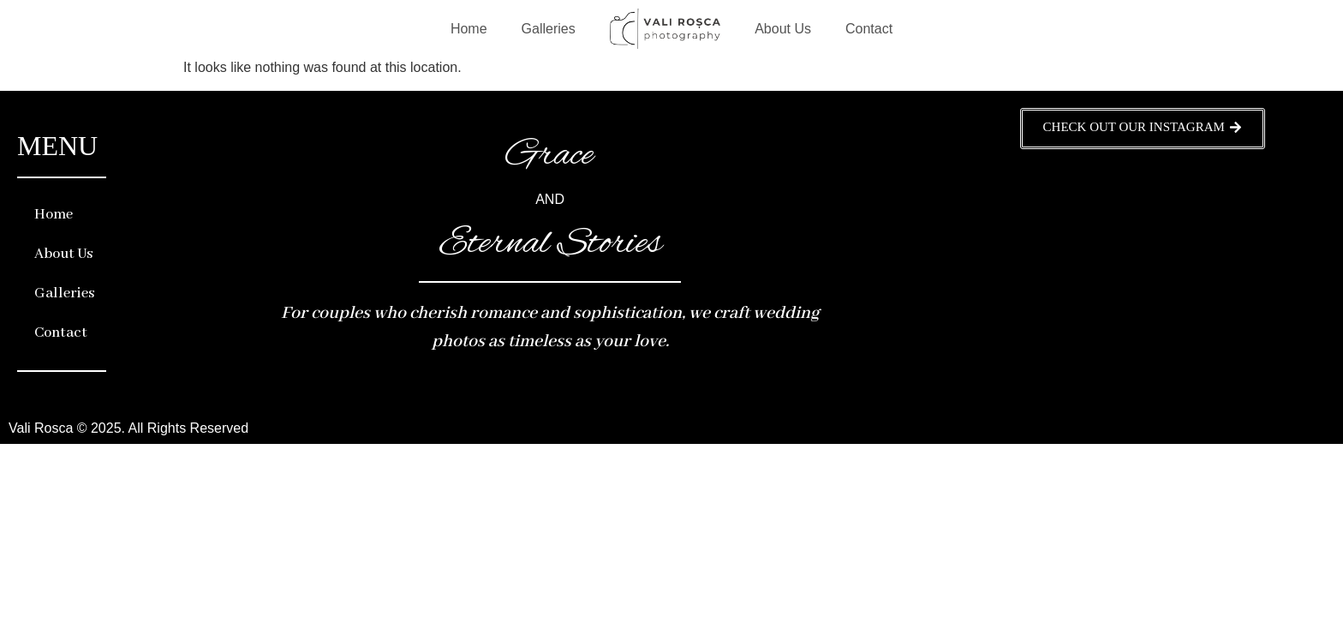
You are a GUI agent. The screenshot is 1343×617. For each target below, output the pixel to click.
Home (469, 28)
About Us (783, 28)
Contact (868, 28)
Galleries (549, 28)
